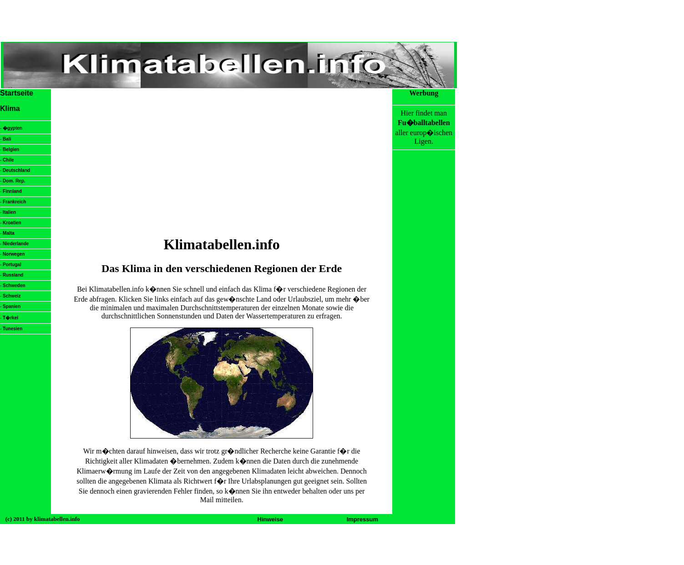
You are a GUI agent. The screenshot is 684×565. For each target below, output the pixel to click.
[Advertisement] (222, 162)
